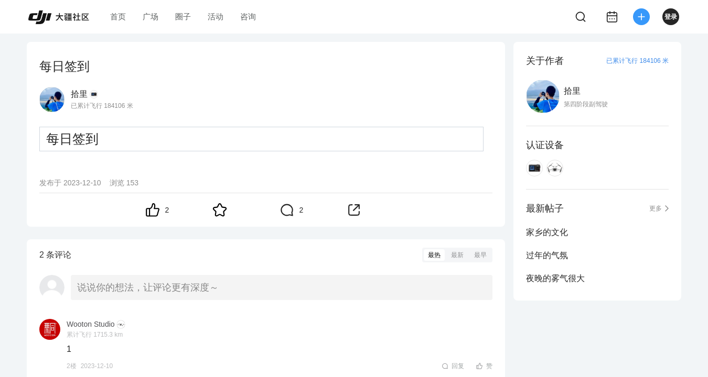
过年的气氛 (547, 255)
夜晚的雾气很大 (555, 278)
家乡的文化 (547, 232)
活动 (215, 16)
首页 (118, 16)
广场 (150, 16)
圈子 (183, 16)
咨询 (248, 16)
